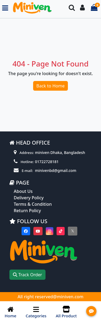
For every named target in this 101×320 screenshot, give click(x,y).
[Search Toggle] (71, 7)
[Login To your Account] (82, 7)
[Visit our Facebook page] (26, 231)
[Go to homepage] (36, 8)
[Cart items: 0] (94, 7)
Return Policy (27, 211)
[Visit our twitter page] (72, 231)
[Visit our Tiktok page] (61, 231)
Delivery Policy (29, 198)
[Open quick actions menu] (91, 311)
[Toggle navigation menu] (5, 8)
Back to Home (50, 86)
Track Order (27, 275)
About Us (23, 191)
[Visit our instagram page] (49, 231)
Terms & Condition (33, 204)
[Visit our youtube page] (38, 231)
